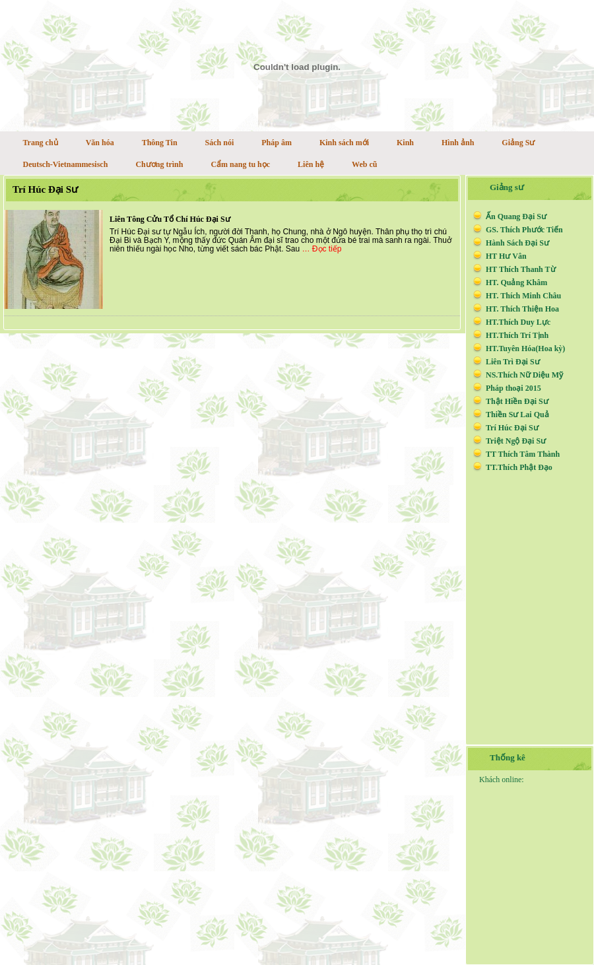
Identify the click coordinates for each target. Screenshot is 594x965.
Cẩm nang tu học (240, 164)
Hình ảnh (458, 142)
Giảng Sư (518, 142)
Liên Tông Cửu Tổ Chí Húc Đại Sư (170, 219)
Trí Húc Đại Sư (45, 189)
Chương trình (159, 164)
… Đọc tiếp (322, 248)
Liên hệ (311, 164)
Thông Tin (160, 142)
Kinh (405, 142)
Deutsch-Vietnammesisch (65, 164)
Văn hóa (100, 142)
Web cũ (364, 164)
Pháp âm (276, 142)
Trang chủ (40, 142)
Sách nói (219, 142)
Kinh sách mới (344, 142)
